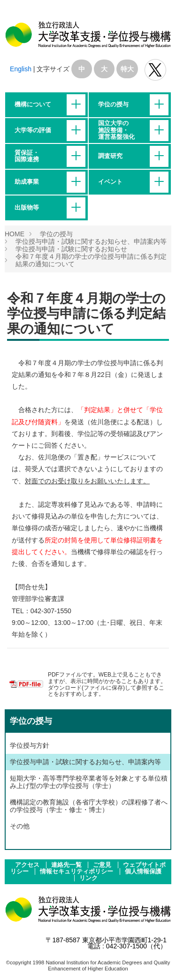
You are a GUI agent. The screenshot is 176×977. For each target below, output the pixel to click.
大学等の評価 (33, 130)
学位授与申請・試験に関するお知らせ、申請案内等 (91, 241)
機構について (33, 104)
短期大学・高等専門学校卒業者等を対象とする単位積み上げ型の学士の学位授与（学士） (89, 781)
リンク (88, 878)
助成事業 (27, 182)
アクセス (28, 865)
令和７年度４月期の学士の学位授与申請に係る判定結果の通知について (86, 313)
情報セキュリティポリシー (77, 871)
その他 (20, 826)
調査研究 (110, 156)
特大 (127, 69)
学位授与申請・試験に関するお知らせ (71, 249)
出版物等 (27, 207)
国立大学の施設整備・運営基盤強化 (116, 130)
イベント (110, 182)
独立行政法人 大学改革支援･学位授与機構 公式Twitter (155, 70)
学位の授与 (113, 104)
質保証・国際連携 (27, 156)
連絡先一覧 (67, 865)
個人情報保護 (143, 871)
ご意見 (103, 865)
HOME (14, 234)
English (20, 69)
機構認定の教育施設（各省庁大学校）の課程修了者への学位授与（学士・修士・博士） (89, 805)
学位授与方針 (29, 745)
